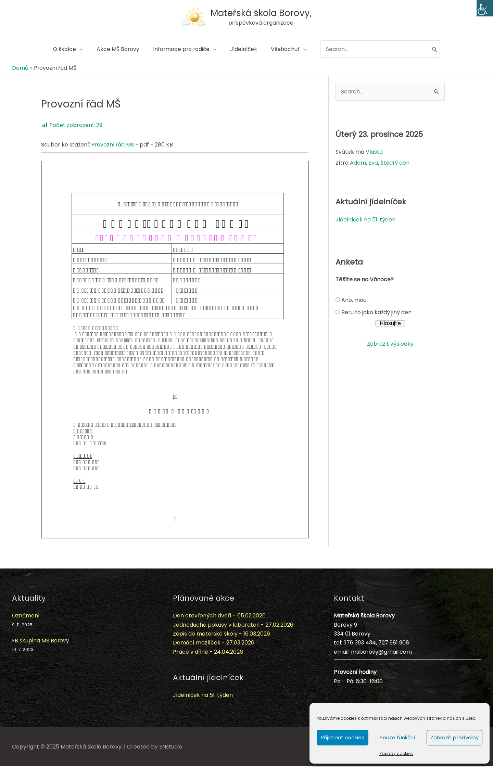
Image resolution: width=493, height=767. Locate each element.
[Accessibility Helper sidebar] (485, 8)
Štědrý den (395, 163)
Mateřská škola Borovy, (262, 11)
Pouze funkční (397, 737)
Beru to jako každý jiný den (376, 313)
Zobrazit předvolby (454, 737)
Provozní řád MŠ (113, 145)
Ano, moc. (354, 301)
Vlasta (374, 152)
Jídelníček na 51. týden (366, 220)
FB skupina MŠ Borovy (41, 641)
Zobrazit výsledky (390, 344)
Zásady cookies (396, 753)
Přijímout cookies (342, 737)
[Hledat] (439, 50)
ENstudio (170, 747)
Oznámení (26, 616)
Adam (358, 163)
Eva (373, 163)
